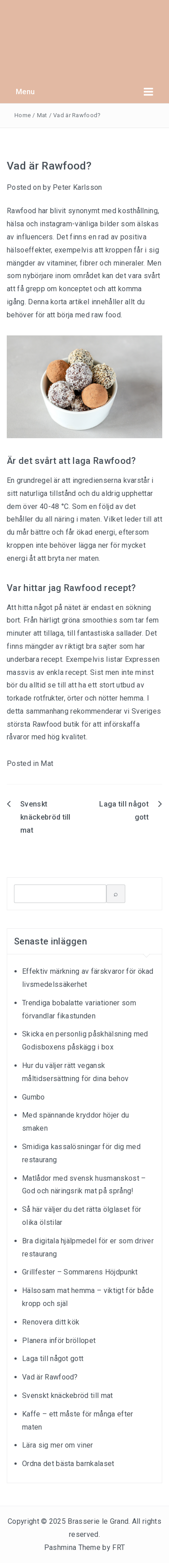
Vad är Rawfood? (50, 1377)
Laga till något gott (52, 1358)
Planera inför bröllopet (59, 1340)
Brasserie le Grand (98, 1521)
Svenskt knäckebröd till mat (45, 817)
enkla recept (66, 672)
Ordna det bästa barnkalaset (68, 1463)
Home (22, 115)
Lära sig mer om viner (57, 1445)
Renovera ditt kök (50, 1322)
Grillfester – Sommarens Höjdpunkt (80, 1272)
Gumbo (33, 1097)
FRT (118, 1547)
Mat (42, 115)
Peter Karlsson (77, 187)
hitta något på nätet (49, 607)
